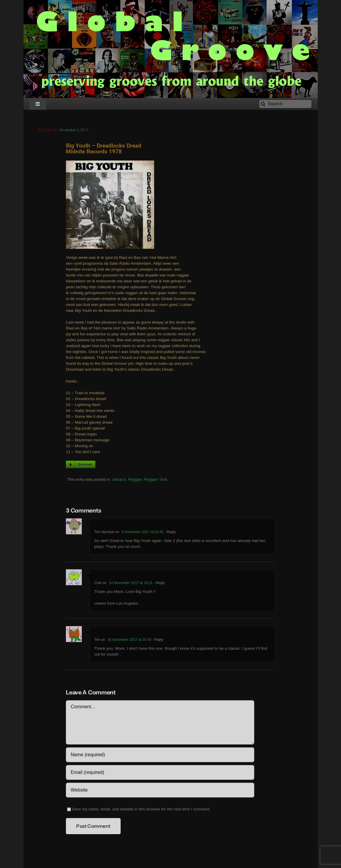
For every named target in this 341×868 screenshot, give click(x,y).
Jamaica (119, 480)
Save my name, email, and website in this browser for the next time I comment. (141, 810)
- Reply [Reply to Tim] (157, 641)
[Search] (285, 103)
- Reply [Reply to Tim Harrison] (170, 533)
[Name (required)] (160, 755)
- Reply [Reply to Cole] (159, 584)
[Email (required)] (160, 773)
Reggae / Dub (155, 480)
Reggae (135, 480)
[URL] (160, 791)
